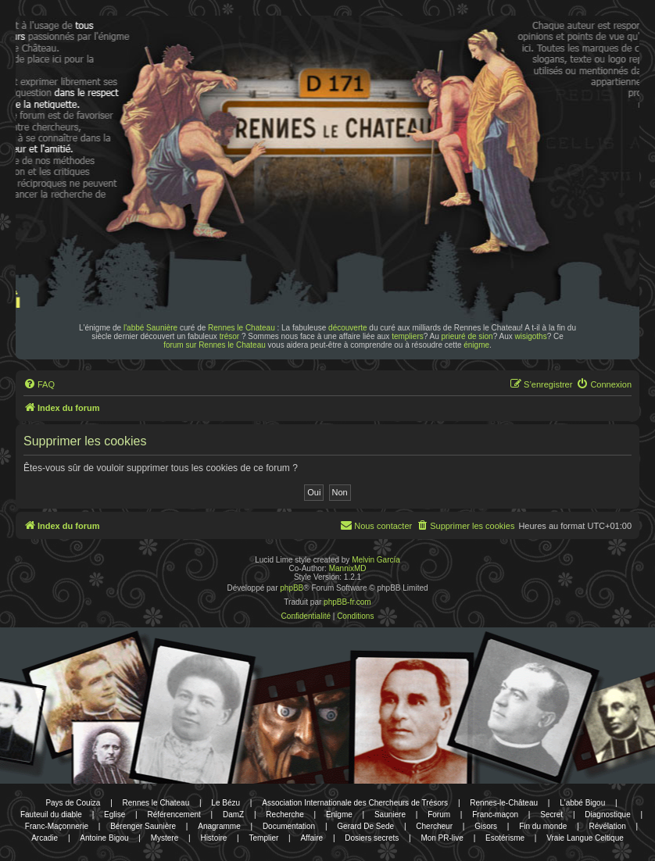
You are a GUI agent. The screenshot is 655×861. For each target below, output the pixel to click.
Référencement (173, 814)
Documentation (289, 826)
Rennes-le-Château (504, 802)
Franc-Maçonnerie (56, 826)
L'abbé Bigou (582, 802)
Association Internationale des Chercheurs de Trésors (355, 802)
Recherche (284, 814)
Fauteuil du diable (51, 814)
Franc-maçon (495, 814)
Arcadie (44, 838)
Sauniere (390, 814)
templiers (408, 336)
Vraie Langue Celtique (585, 838)
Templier (263, 838)
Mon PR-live (442, 838)
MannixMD (348, 568)
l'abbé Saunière (150, 327)
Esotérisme (504, 838)
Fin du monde (543, 826)
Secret (551, 814)
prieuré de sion (467, 336)
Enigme (339, 814)
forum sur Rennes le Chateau (214, 345)
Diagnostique (607, 814)
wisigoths (531, 336)
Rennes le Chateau (241, 327)
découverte (347, 327)
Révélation (607, 826)
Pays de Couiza (72, 802)
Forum (439, 814)
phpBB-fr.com (347, 602)
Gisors (485, 826)
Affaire (311, 838)
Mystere (165, 838)
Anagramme (219, 826)
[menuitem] (39, 384)
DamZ (233, 814)
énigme (476, 345)
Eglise (114, 814)
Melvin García (376, 560)
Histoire (213, 838)
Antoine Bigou (104, 838)
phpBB (291, 588)
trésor (230, 336)
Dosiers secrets (372, 838)
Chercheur (434, 826)
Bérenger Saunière (143, 826)
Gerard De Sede (365, 826)
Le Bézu (225, 802)
